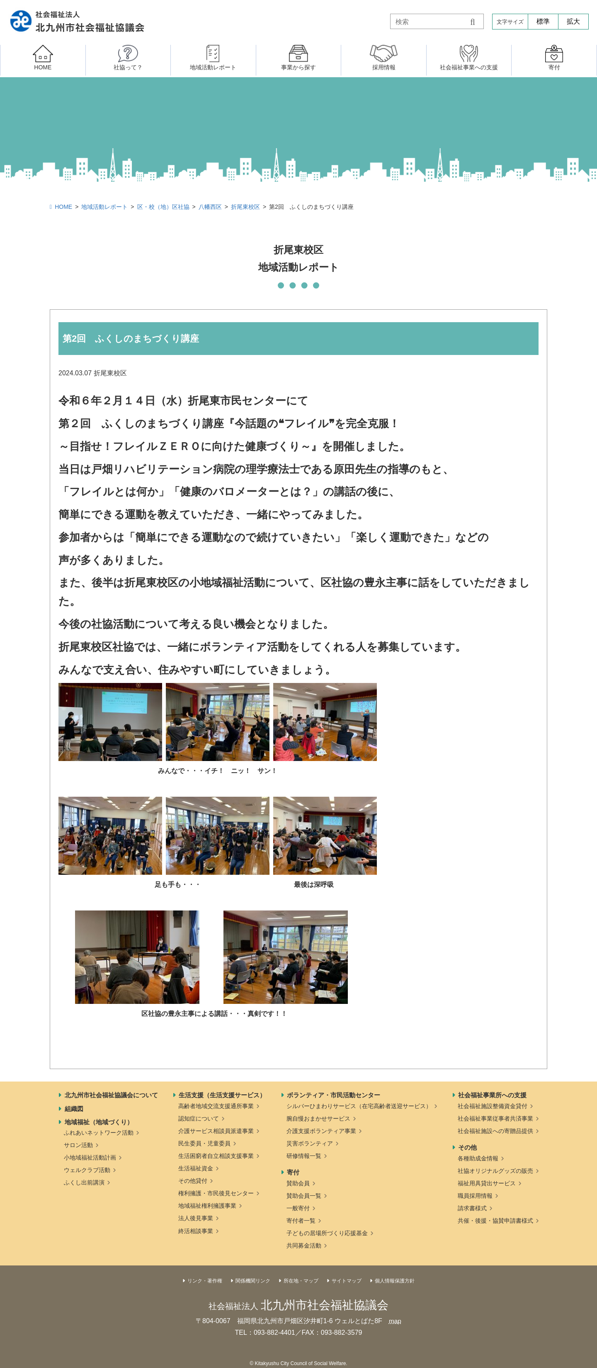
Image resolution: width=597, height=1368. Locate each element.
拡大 (573, 21)
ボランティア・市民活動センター (333, 1095)
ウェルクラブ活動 (87, 1170)
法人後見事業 (195, 1218)
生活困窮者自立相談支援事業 (216, 1156)
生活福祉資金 (195, 1168)
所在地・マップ (301, 1281)
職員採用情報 (475, 1195)
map (394, 1320)
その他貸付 (192, 1180)
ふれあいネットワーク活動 (98, 1132)
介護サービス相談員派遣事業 (216, 1131)
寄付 (293, 1172)
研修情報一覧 (303, 1156)
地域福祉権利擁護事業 (207, 1205)
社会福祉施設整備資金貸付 (492, 1106)
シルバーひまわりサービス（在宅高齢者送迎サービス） (359, 1106)
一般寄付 (298, 1208)
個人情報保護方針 (395, 1281)
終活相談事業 (195, 1231)
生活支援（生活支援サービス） (222, 1095)
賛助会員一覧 (303, 1195)
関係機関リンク (252, 1281)
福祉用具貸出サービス (487, 1183)
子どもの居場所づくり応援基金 (327, 1233)
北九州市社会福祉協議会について (111, 1095)
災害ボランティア (309, 1143)
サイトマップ (347, 1281)
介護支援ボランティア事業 (321, 1131)
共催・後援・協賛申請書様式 (495, 1220)
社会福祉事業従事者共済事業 (495, 1118)
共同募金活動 (303, 1245)
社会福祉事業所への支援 (492, 1095)
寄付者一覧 (300, 1220)
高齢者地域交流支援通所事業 (216, 1106)
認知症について (198, 1118)
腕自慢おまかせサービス (318, 1118)
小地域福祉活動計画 (90, 1157)
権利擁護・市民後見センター (216, 1193)
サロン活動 (78, 1145)
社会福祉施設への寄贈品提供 (495, 1131)
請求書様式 (472, 1208)
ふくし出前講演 (84, 1182)
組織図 (74, 1108)
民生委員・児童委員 (204, 1143)
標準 (543, 21)
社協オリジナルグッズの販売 (495, 1170)
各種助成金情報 (478, 1158)
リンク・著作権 (204, 1281)
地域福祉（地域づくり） (99, 1122)
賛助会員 (298, 1183)
